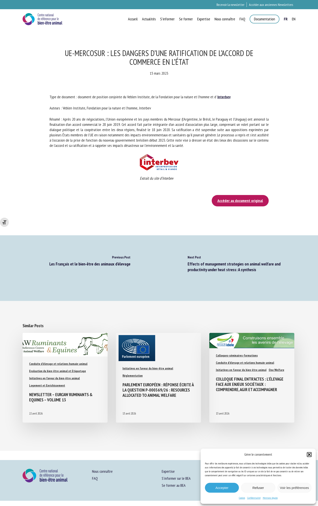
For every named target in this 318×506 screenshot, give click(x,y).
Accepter (221, 488)
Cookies (242, 497)
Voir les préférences (294, 488)
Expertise (168, 471)
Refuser (258, 488)
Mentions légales (270, 497)
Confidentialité (254, 497)
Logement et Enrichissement (47, 385)
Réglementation (133, 376)
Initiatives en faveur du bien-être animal (54, 378)
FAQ (95, 478)
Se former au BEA (174, 485)
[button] (309, 454)
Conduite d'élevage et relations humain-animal (58, 364)
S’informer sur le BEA (176, 478)
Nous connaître (102, 471)
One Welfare (276, 370)
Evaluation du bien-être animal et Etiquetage (57, 371)
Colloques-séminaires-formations (237, 355)
